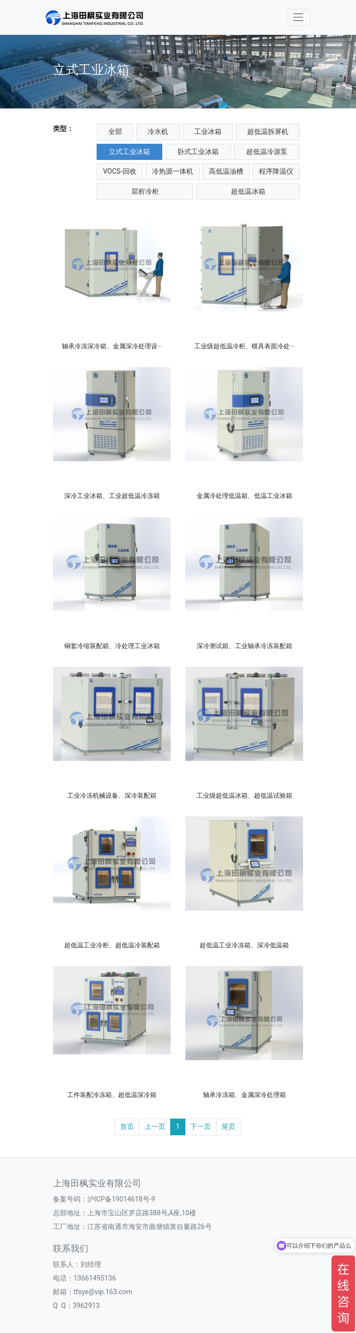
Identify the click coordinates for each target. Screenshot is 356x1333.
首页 (127, 1126)
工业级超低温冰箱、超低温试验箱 (244, 795)
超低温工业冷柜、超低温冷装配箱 (112, 945)
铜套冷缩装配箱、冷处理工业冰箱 (112, 646)
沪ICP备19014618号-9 (121, 1199)
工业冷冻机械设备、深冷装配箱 (111, 795)
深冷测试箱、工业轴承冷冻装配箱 (244, 646)
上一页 (155, 1126)
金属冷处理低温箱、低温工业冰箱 (244, 495)
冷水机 (158, 131)
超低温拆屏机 (267, 131)
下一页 (200, 1126)
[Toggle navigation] (298, 17)
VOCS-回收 (119, 171)
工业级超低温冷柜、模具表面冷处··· (244, 346)
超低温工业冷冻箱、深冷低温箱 (244, 945)
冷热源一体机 (172, 171)
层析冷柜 (145, 191)
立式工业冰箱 (129, 152)
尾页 (228, 1126)
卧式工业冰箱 (198, 152)
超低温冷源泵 (266, 152)
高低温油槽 (226, 171)
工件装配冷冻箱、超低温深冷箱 (111, 1094)
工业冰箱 (208, 131)
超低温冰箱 (248, 191)
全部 (115, 131)
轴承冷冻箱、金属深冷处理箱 (244, 1094)
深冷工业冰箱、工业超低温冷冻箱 (112, 495)
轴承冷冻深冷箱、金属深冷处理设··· (112, 346)
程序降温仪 (276, 171)
